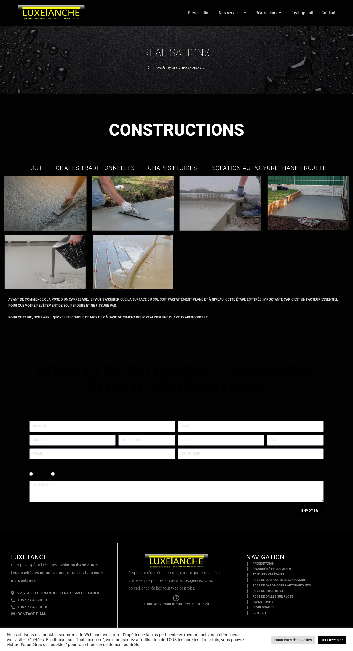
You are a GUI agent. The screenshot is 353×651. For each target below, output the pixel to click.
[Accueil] (149, 68)
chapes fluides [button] (172, 168)
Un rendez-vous (69, 474)
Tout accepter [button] (332, 640)
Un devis (41, 474)
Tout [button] (34, 168)
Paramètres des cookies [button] (293, 640)
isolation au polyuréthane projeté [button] (268, 168)
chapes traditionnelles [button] (95, 168)
